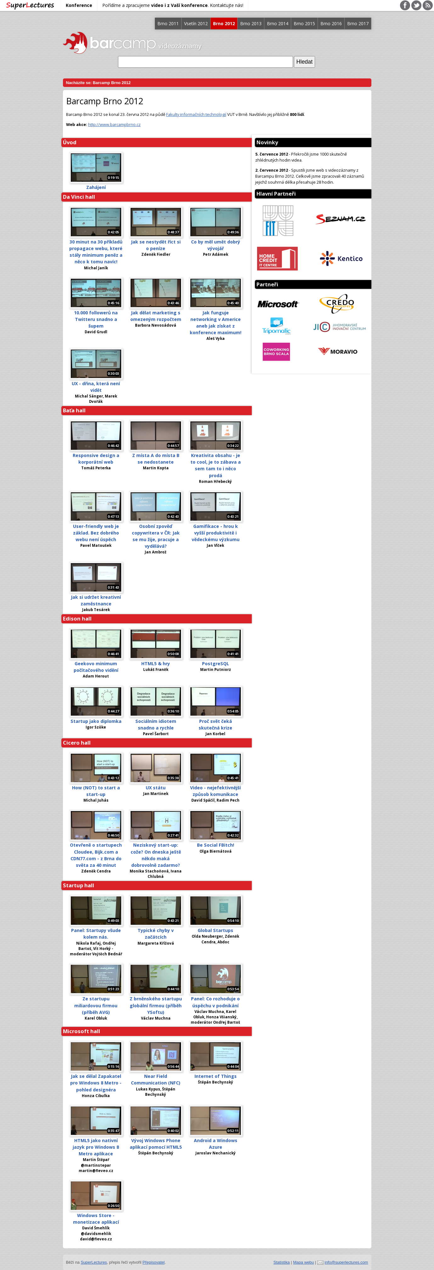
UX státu (156, 788)
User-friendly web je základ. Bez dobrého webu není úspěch (96, 532)
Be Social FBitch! (215, 845)
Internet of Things (215, 1076)
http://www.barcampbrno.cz (114, 124)
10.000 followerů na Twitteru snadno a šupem (96, 319)
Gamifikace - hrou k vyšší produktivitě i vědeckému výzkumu (216, 532)
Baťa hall (74, 410)
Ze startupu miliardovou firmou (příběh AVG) (95, 1005)
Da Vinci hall (79, 196)
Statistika (281, 1262)
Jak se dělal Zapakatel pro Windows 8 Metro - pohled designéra (95, 1082)
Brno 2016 (331, 23)
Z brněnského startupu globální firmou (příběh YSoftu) (156, 1005)
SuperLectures (94, 1262)
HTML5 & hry (155, 663)
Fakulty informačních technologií (196, 114)
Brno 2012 (224, 23)
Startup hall (78, 885)
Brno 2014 (277, 23)
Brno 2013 (251, 23)
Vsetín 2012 (196, 23)
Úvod (69, 142)
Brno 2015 (304, 23)
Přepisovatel (154, 1262)
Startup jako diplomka (95, 721)
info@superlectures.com (346, 1262)
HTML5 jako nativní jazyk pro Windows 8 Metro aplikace (96, 1147)
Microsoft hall (81, 1031)
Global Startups (215, 930)
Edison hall (77, 618)
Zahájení (96, 187)
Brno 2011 (168, 23)
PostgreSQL (215, 663)
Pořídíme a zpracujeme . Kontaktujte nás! (172, 5)
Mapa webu (303, 1262)
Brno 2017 (358, 23)
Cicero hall (77, 742)
